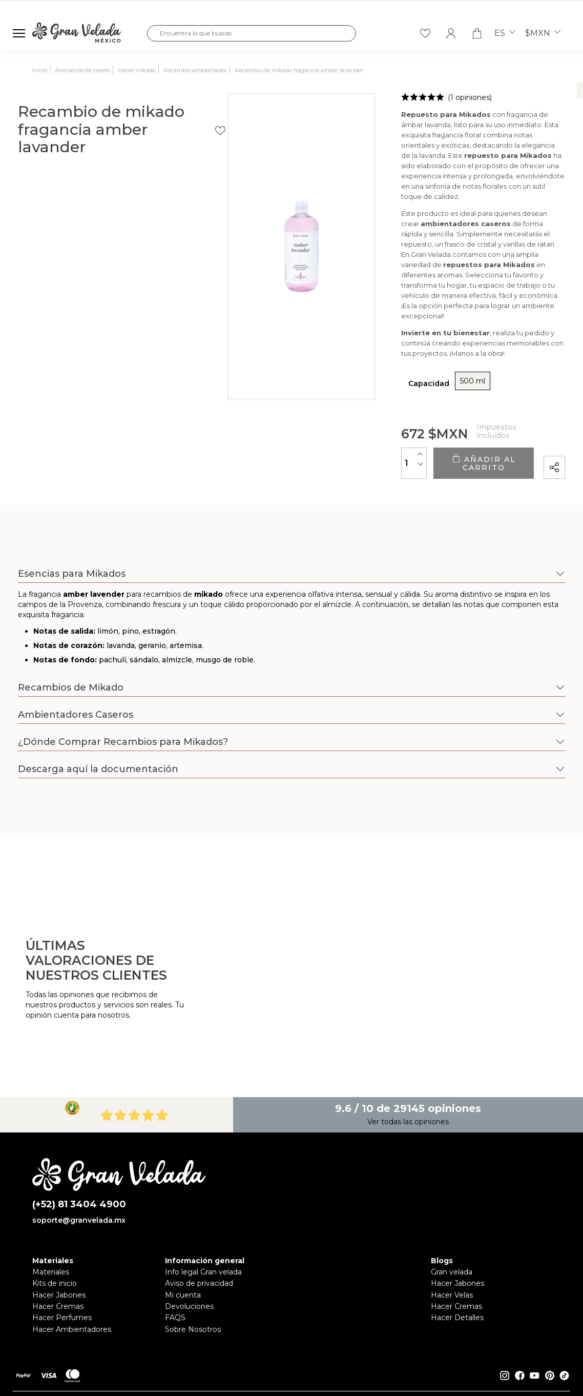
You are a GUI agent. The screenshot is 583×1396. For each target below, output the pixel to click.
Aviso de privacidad (199, 1235)
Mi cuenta (183, 1246)
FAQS (175, 1269)
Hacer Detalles (457, 1269)
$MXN (542, 33)
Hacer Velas (452, 1246)
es (504, 33)
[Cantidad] (304, 418)
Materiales (50, 1223)
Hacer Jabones (59, 1246)
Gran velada (451, 1223)
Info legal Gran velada (203, 1223)
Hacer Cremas (58, 1258)
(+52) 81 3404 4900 (79, 1155)
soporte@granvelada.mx (79, 1172)
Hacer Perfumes (62, 1269)
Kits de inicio (54, 1235)
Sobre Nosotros (193, 1280)
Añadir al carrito (428, 419)
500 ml (362, 341)
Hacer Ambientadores (71, 1280)
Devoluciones (189, 1258)
